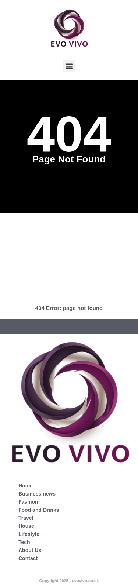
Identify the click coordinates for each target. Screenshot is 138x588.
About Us (29, 550)
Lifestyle (28, 534)
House (26, 526)
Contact (28, 558)
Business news (37, 494)
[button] (69, 66)
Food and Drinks (38, 510)
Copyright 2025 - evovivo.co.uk (69, 580)
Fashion (28, 502)
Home (25, 486)
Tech (24, 542)
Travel (25, 518)
